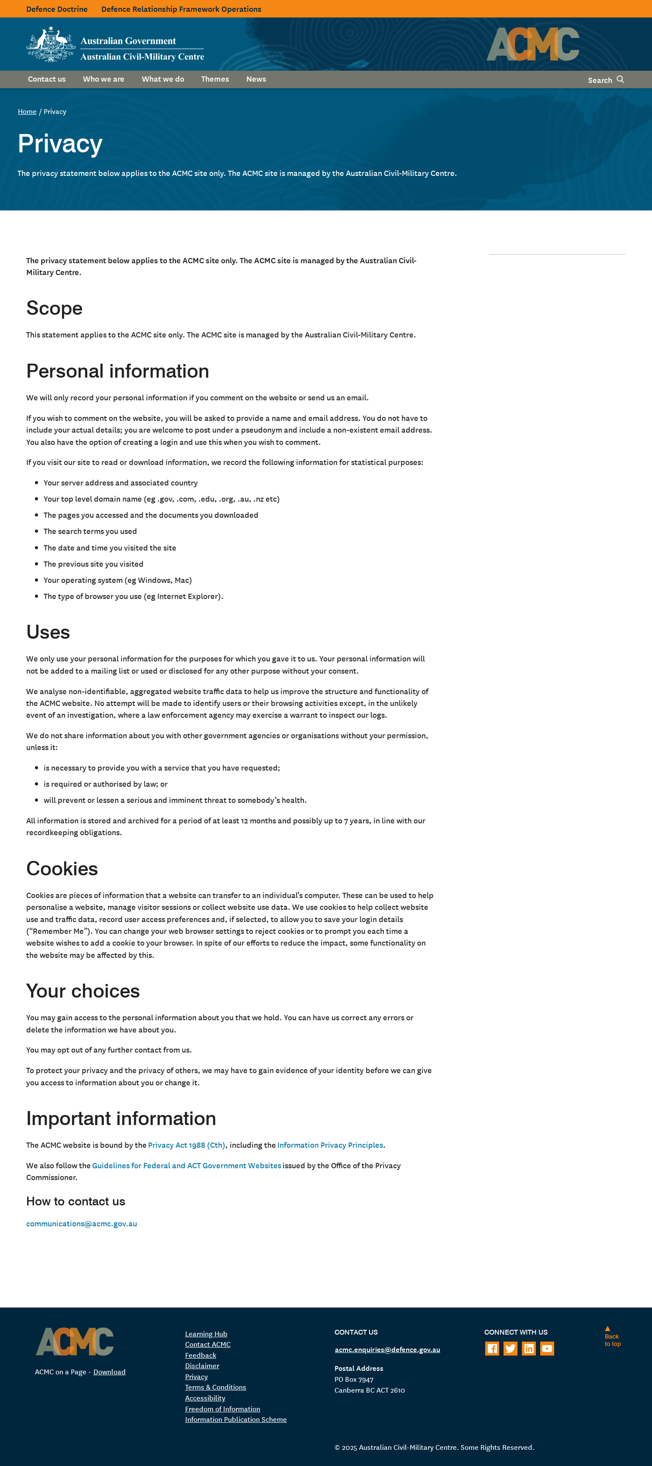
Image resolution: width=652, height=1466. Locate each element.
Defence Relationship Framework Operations (181, 8)
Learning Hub (206, 1333)
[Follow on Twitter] (510, 1349)
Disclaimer (202, 1365)
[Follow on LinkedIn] (529, 1349)
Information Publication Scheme (236, 1419)
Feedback (200, 1354)
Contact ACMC (208, 1344)
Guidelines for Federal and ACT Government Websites (186, 1165)
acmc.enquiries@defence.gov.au (387, 1348)
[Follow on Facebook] (492, 1349)
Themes (215, 78)
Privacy (196, 1376)
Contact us (47, 78)
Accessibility (205, 1397)
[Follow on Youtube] (547, 1349)
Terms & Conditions (215, 1386)
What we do (163, 78)
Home (27, 111)
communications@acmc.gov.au (81, 1223)
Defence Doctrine (57, 8)
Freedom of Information (222, 1408)
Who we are (103, 78)
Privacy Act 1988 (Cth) (186, 1144)
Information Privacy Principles (330, 1144)
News (256, 78)
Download (109, 1371)
